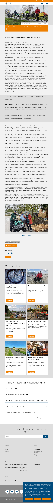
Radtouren (7, 451)
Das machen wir (8, 461)
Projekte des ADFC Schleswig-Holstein (12, 464)
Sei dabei (21, 461)
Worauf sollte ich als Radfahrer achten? (16, 406)
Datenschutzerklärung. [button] (36, 495)
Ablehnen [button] (29, 498)
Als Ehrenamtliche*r (23, 467)
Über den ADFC (36, 448)
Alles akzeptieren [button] (46, 498)
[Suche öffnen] (44, 3)
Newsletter (45, 0)
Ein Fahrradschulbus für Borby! (37, 321)
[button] (6, 253)
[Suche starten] (45, 436)
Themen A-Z (21, 448)
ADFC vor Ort (36, 452)
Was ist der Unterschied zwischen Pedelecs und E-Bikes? (21, 412)
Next (45, 219)
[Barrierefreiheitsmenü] (42, 3)
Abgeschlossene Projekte (10, 465)
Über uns (35, 445)
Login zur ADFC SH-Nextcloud (10, 480)
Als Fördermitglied (22, 468)
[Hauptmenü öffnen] (47, 3)
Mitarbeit (35, 454)
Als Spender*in (22, 465)
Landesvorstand (37, 449)
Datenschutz (13, 499)
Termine (6, 449)
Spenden (38, 0)
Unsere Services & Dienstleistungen (11, 467)
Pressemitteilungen (37, 464)
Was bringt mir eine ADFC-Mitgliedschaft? (17, 394)
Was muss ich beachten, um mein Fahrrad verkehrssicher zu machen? (24, 400)
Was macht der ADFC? (12, 389)
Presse (35, 461)
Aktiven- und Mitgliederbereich (10, 478)
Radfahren (8, 242)
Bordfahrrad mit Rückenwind (36, 286)
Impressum (7, 499)
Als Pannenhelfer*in (23, 470)
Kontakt (35, 455)
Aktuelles (7, 445)
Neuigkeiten (7, 448)
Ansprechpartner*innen (38, 465)
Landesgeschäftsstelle (38, 451)
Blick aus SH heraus (16, 242)
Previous (7, 219)
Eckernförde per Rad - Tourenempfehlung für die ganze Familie (15, 323)
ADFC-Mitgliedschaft (23, 464)
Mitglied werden (31, 0)
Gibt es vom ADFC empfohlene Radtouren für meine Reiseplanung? (23, 418)
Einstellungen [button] (37, 498)
